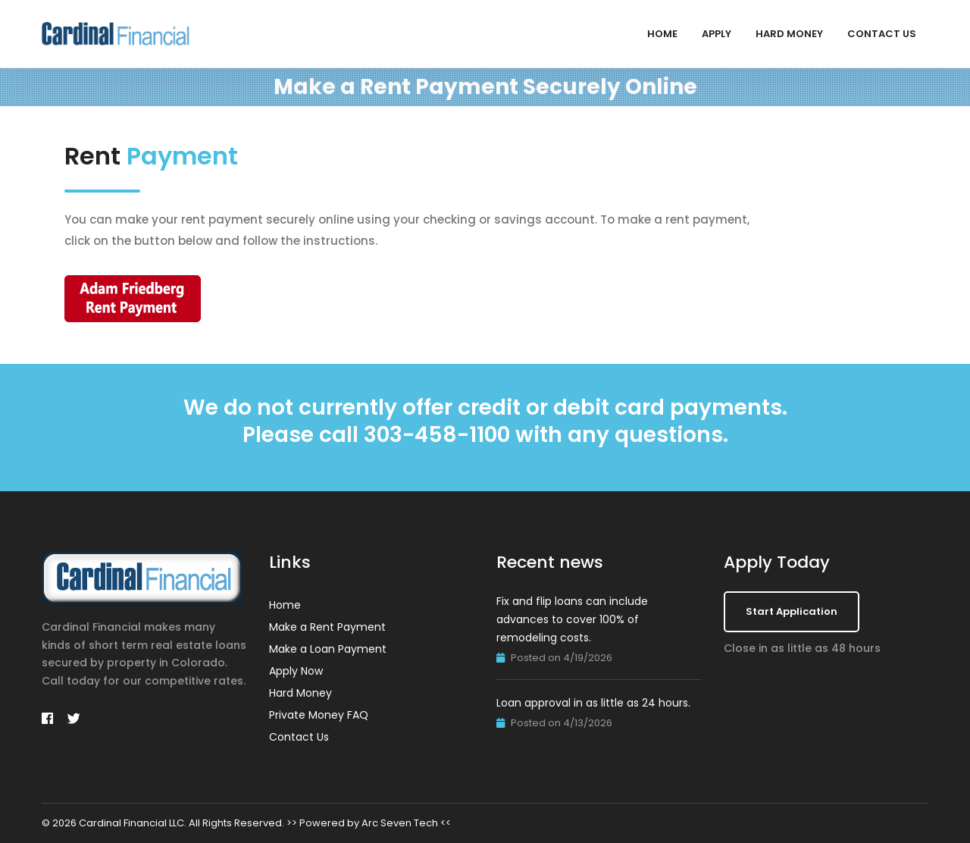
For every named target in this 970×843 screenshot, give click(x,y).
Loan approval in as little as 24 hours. (593, 702)
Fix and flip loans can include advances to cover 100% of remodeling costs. (572, 619)
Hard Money (789, 34)
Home (662, 34)
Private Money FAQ (318, 714)
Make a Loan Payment (327, 649)
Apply (716, 34)
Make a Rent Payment (327, 627)
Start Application (791, 611)
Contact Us (881, 34)
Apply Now (296, 670)
